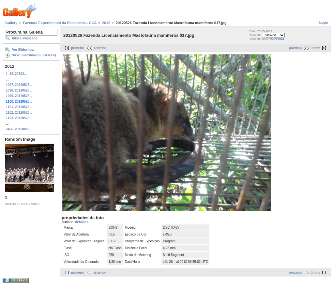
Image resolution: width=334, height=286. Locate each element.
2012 (106, 23)
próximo (295, 48)
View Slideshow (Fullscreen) (34, 55)
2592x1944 (276, 39)
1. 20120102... (16, 74)
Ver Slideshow (23, 49)
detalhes (81, 222)
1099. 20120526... (19, 96)
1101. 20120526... (19, 107)
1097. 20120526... (19, 85)
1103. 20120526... (19, 118)
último (315, 48)
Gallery (11, 23)
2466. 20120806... (19, 129)
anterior (100, 48)
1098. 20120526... (19, 90)
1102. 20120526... (19, 112)
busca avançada (24, 38)
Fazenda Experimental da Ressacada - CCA (60, 23)
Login (323, 22)
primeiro (77, 48)
